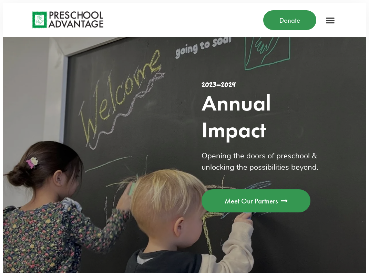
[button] (330, 20)
